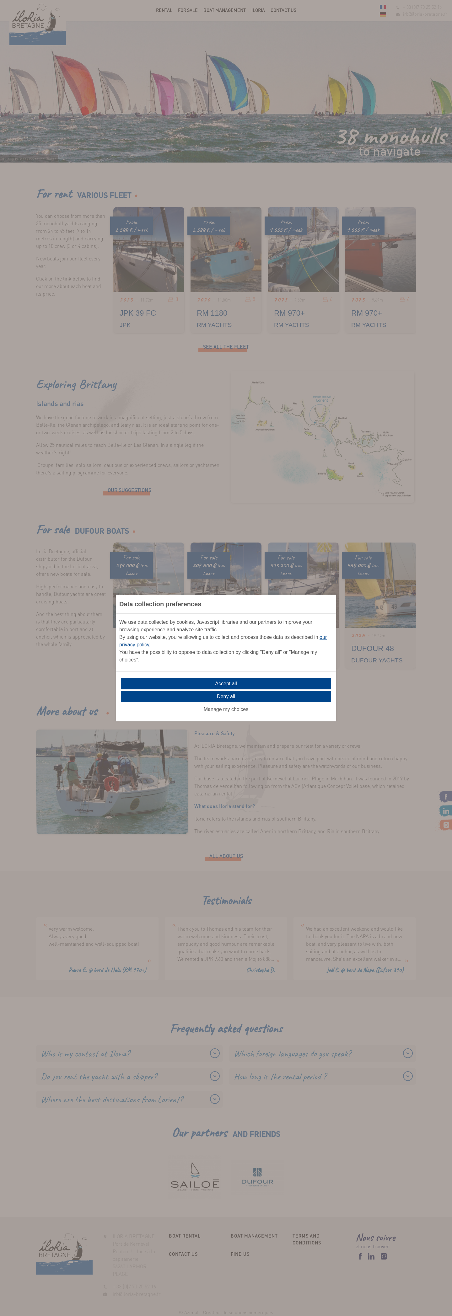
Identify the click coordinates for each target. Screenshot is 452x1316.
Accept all (226, 683)
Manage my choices (226, 709)
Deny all (226, 696)
